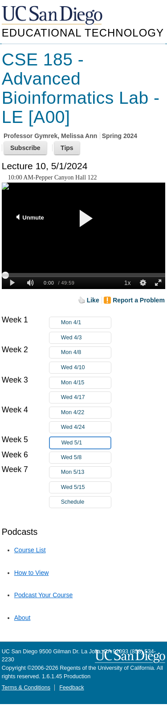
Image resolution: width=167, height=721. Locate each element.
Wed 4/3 (86, 337)
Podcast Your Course (43, 595)
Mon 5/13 (86, 472)
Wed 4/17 (86, 397)
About (22, 617)
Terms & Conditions (26, 687)
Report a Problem (139, 300)
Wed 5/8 (86, 457)
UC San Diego (53, 15)
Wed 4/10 (86, 367)
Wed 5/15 (86, 487)
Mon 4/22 (86, 412)
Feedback (71, 687)
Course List (30, 550)
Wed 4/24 (86, 427)
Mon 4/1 (86, 322)
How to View (31, 572)
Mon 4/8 (86, 352)
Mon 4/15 (86, 382)
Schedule (73, 502)
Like (93, 300)
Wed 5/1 (85, 442)
